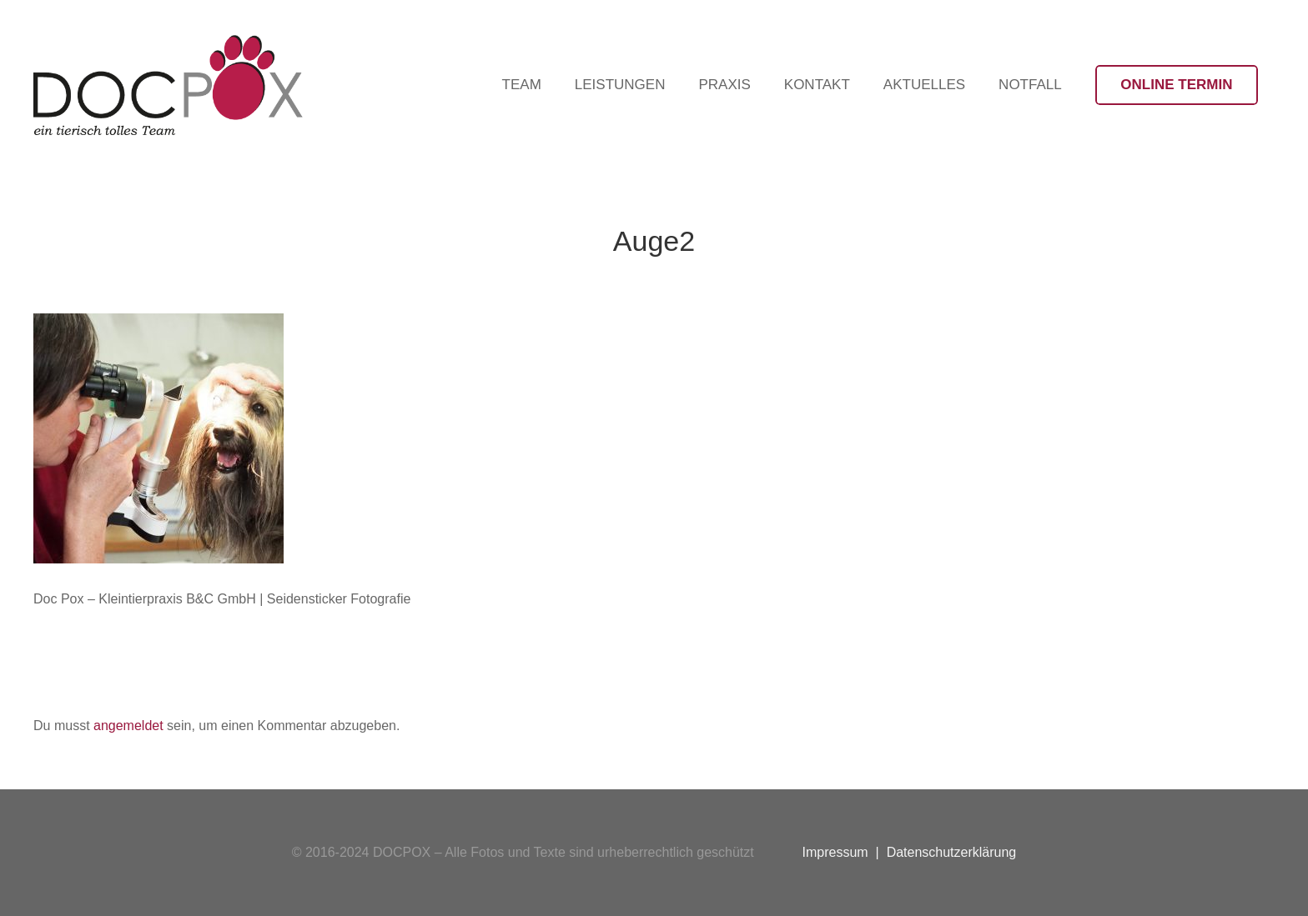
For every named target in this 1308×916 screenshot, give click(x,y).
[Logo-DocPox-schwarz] (168, 85)
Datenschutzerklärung (952, 852)
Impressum (835, 852)
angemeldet (128, 725)
